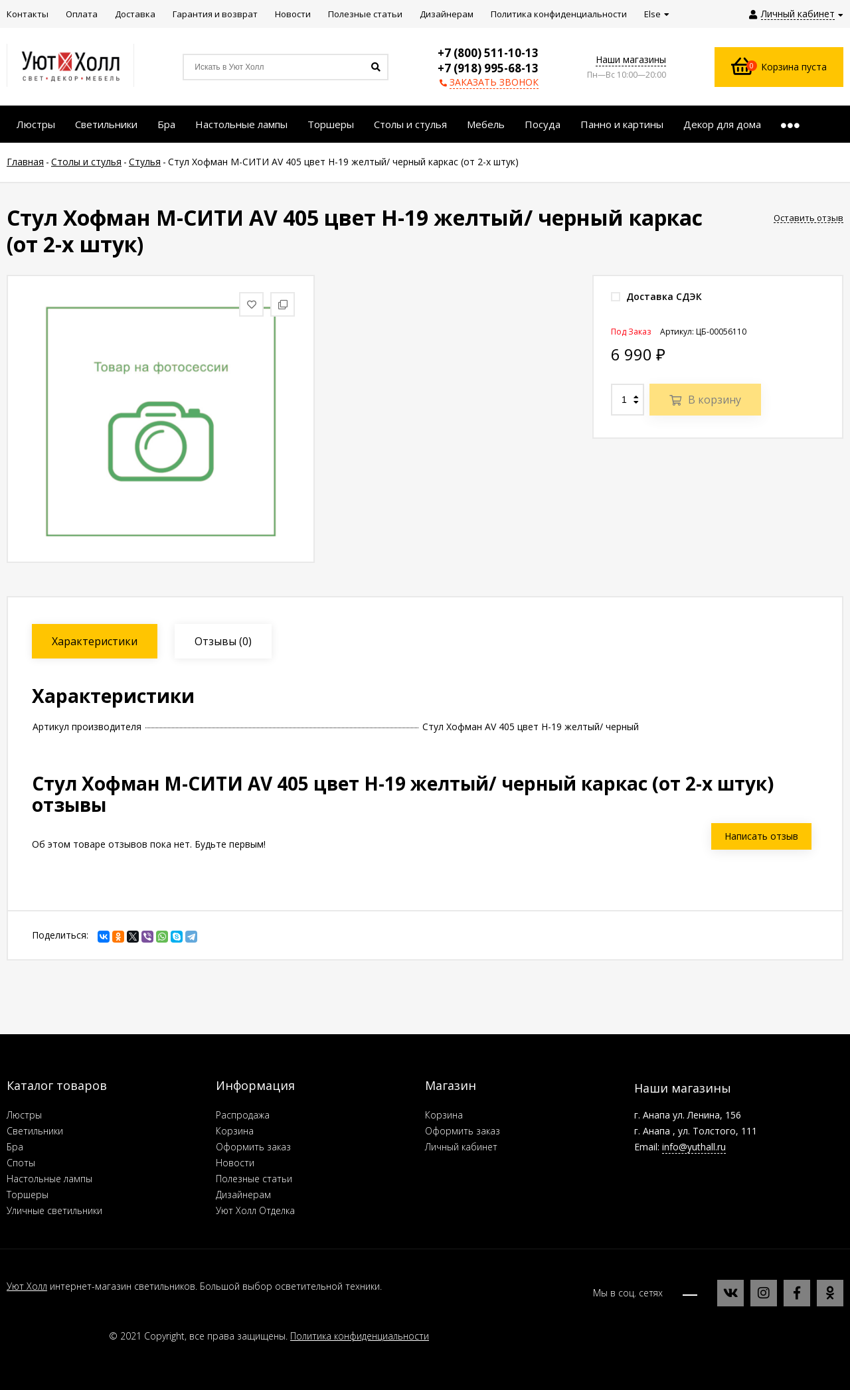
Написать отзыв (761, 836)
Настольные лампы (49, 1178)
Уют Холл (27, 1286)
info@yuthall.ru (694, 1146)
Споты (21, 1162)
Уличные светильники (54, 1210)
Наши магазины (631, 59)
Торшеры (27, 1194)
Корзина (235, 1130)
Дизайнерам (243, 1194)
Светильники (35, 1130)
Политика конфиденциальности (359, 1336)
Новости (235, 1162)
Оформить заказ (253, 1146)
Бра (15, 1146)
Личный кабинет (461, 1146)
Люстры (24, 1115)
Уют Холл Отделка (255, 1210)
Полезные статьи (254, 1178)
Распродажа (243, 1115)
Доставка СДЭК (656, 296)
